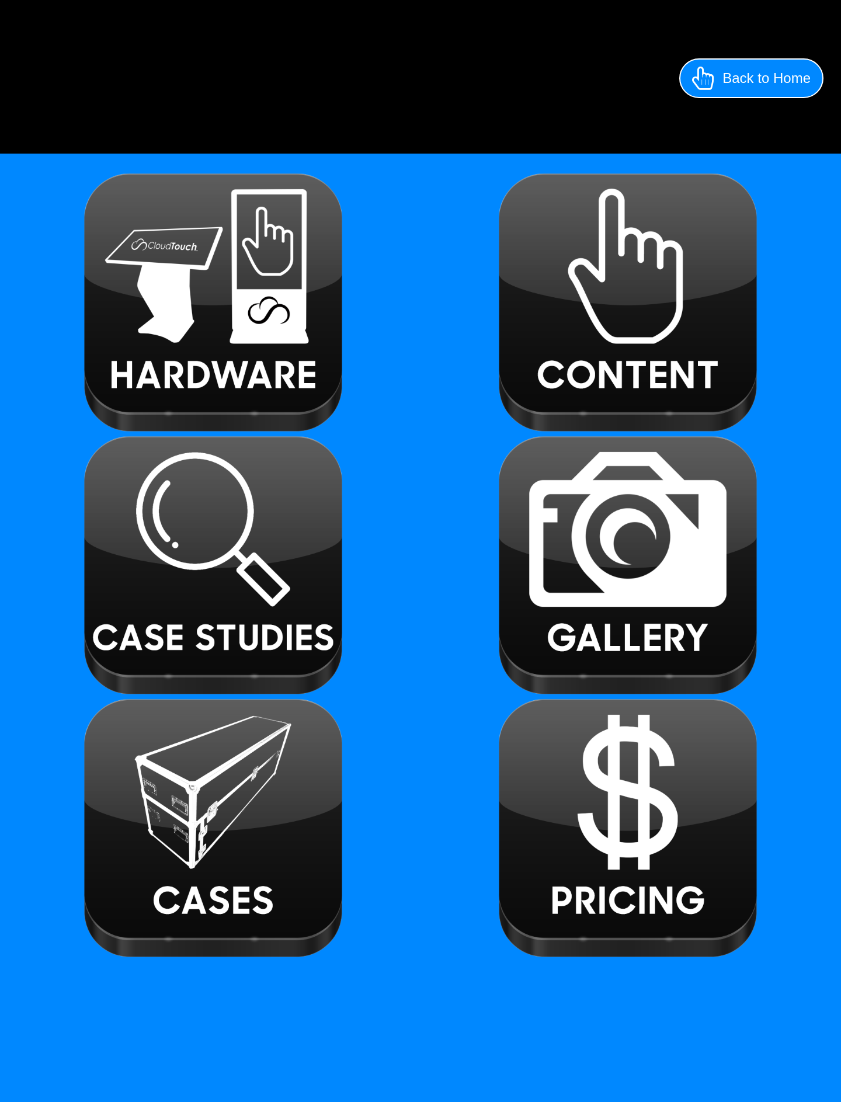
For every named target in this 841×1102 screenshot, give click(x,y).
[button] (751, 78)
